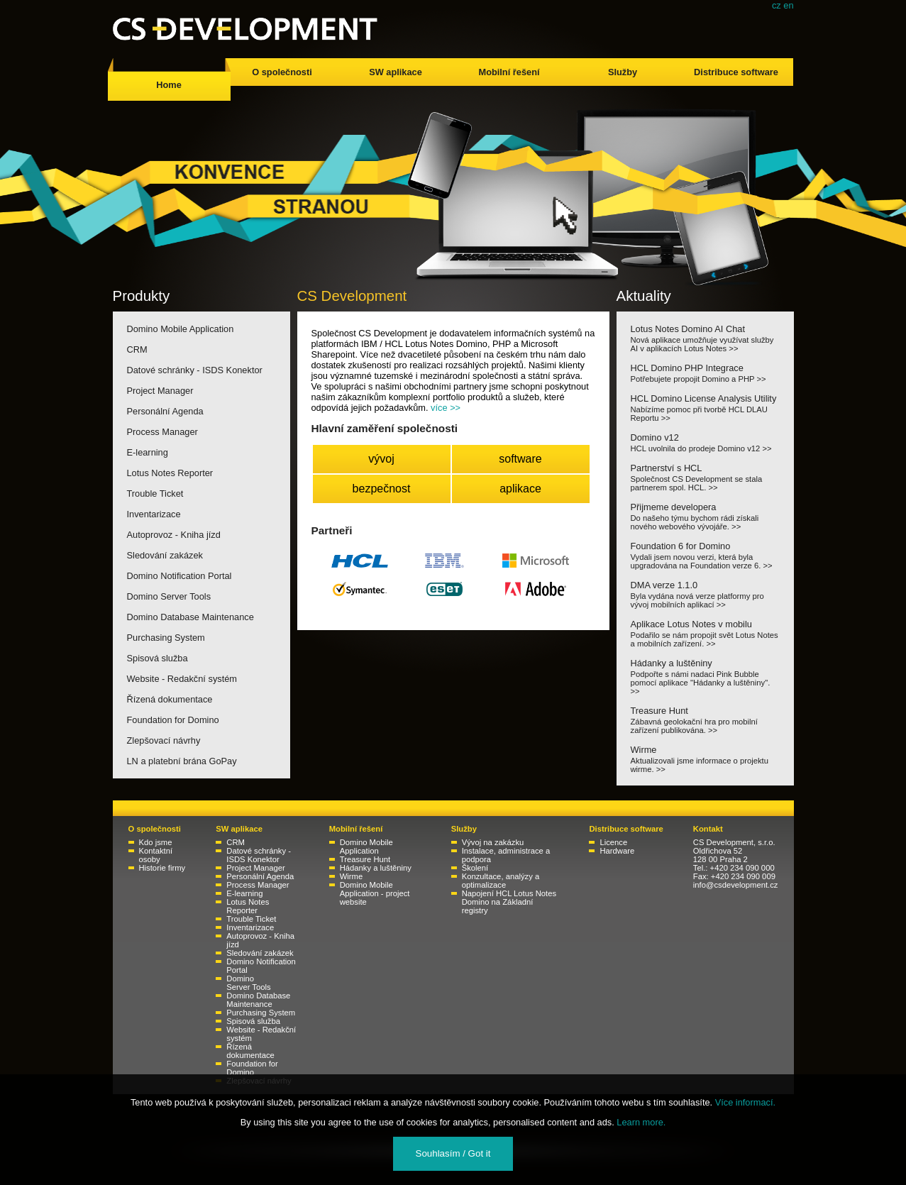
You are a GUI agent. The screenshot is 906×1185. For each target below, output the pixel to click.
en (788, 5)
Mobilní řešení (508, 72)
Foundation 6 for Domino (705, 555)
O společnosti (282, 72)
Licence (613, 842)
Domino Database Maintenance (190, 617)
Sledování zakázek (165, 555)
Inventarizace (154, 514)
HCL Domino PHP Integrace (705, 373)
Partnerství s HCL (705, 477)
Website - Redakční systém (182, 678)
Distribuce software (736, 72)
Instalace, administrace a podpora (506, 855)
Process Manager (162, 431)
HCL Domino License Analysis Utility (705, 407)
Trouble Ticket (155, 493)
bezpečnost (382, 489)
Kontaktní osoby (156, 855)
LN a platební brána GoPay (182, 761)
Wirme (705, 758)
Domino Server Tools (169, 596)
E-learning (147, 452)
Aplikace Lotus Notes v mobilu (705, 633)
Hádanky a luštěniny (705, 676)
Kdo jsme (155, 842)
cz (776, 5)
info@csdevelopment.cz (735, 885)
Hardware (617, 851)
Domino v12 (705, 442)
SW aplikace (395, 72)
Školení (475, 868)
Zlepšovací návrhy (164, 740)
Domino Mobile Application (180, 329)
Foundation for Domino (173, 720)
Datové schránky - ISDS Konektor (195, 370)
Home (169, 84)
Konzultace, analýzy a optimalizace (500, 880)
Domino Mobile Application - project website (375, 893)
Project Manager (160, 390)
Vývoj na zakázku (493, 842)
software (520, 459)
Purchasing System (166, 637)
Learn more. (641, 1122)
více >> (445, 407)
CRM (137, 349)
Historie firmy (162, 868)
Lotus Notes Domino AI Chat (705, 338)
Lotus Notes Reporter (170, 473)
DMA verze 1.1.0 (705, 594)
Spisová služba (157, 658)
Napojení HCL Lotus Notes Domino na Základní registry (509, 902)
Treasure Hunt (705, 719)
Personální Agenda (165, 411)
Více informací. (745, 1102)
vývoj (381, 459)
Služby (622, 72)
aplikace (520, 489)
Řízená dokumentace (170, 699)
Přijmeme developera (705, 516)
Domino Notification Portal (179, 576)
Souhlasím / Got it (453, 1153)
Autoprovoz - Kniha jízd (174, 534)
